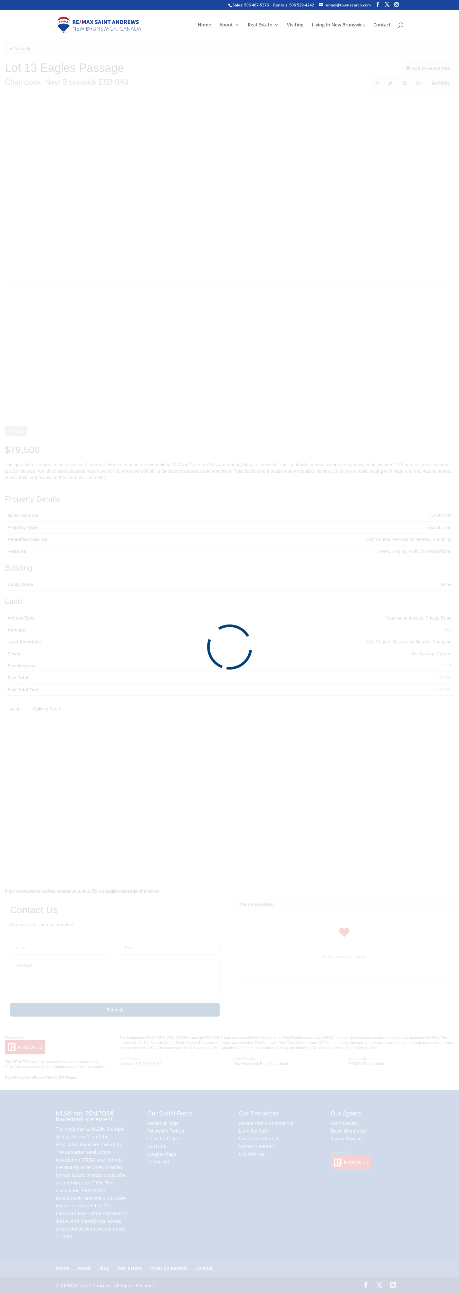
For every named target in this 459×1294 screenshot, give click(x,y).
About (226, 25)
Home (204, 25)
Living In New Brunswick (338, 25)
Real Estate (260, 25)
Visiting (295, 25)
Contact (382, 25)
